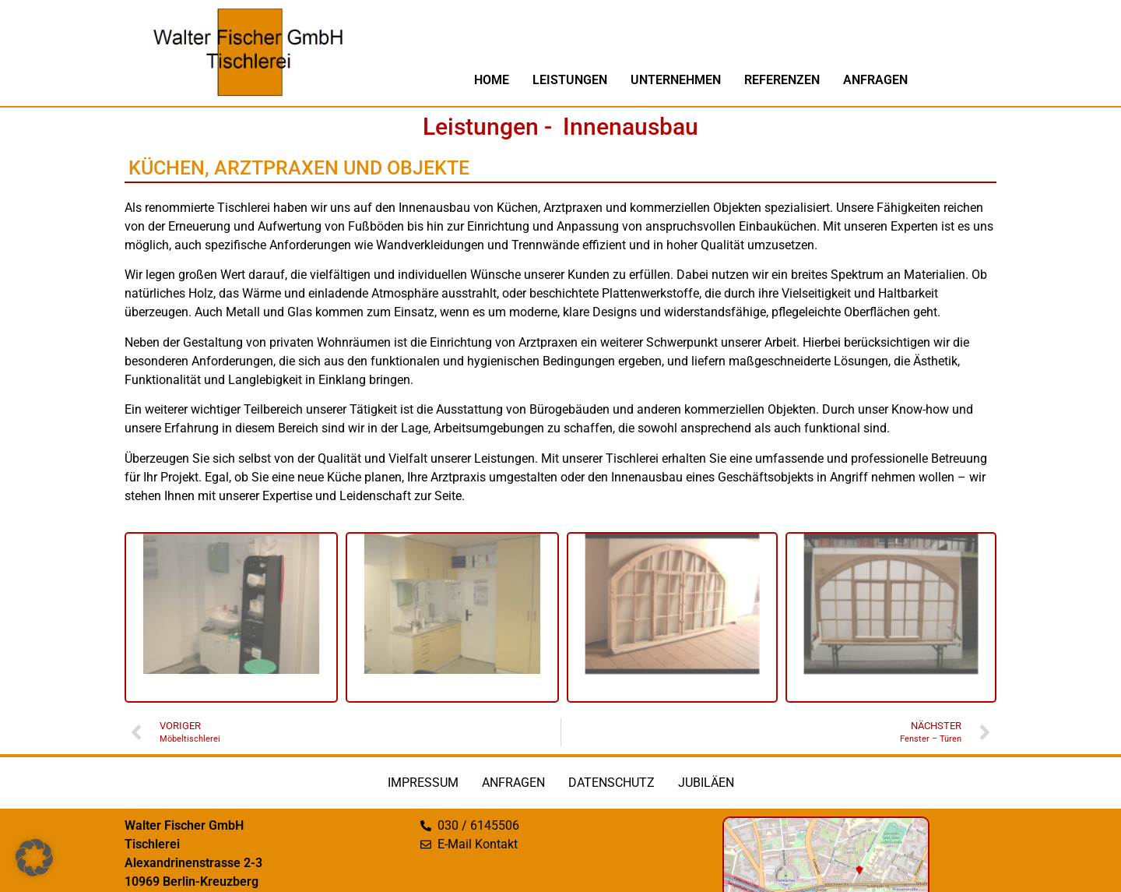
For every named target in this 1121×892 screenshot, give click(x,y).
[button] (34, 857)
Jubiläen (706, 782)
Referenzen (782, 79)
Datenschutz (611, 782)
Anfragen (875, 79)
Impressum (423, 782)
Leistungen (569, 79)
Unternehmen (676, 79)
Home (491, 79)
